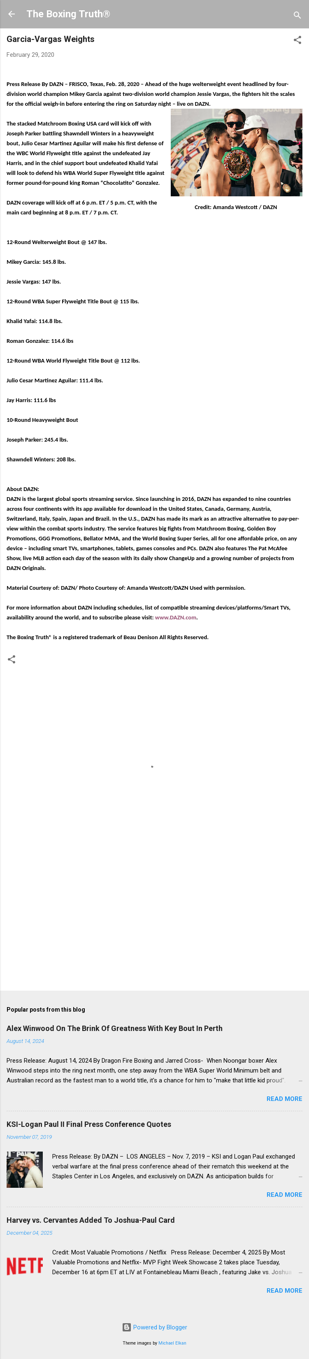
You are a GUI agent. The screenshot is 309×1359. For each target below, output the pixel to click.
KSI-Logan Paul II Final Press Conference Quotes (89, 1124)
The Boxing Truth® (68, 14)
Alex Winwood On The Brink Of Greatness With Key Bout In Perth (115, 1028)
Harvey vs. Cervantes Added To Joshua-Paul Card (91, 1220)
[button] (297, 41)
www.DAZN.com (175, 617)
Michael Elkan (172, 1343)
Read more (284, 1099)
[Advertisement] (154, 919)
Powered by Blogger (154, 1327)
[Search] (297, 16)
